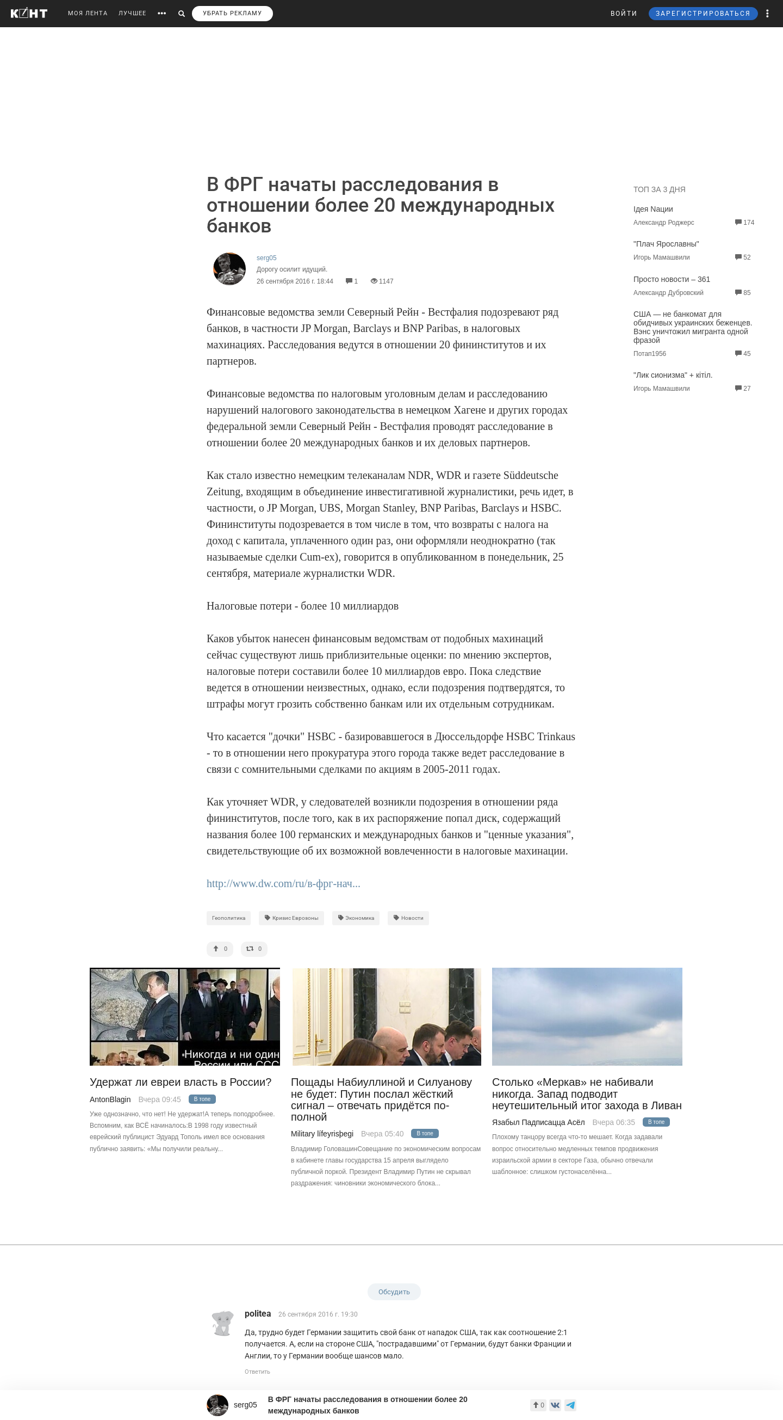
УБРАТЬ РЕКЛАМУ (232, 13)
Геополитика (228, 918)
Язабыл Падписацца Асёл (538, 1122)
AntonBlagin (110, 1099)
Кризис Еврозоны (291, 918)
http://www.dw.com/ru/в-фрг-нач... (284, 883)
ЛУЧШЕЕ (132, 13)
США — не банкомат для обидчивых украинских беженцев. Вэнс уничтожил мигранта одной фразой (693, 327)
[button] (768, 13)
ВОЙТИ (624, 13)
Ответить (257, 1371)
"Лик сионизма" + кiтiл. (673, 375)
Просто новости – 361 (671, 279)
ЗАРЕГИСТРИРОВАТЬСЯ (703, 13)
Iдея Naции (653, 209)
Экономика (356, 918)
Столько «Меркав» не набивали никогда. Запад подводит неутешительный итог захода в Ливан (587, 1094)
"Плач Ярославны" (666, 243)
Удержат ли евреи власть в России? (180, 1082)
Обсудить (394, 1292)
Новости (408, 918)
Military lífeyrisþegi (322, 1133)
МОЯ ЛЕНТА (88, 13)
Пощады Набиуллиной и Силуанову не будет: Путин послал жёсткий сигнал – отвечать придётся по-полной (381, 1100)
